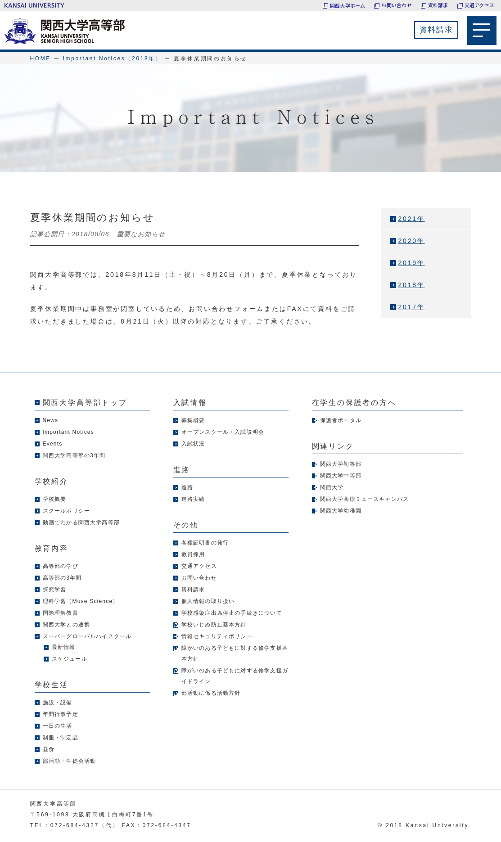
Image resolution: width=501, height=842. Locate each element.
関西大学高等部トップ (85, 402)
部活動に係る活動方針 (211, 693)
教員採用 (193, 554)
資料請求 (438, 5)
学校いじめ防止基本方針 (214, 624)
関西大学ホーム (348, 5)
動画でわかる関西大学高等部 (81, 522)
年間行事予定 (60, 714)
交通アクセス (479, 5)
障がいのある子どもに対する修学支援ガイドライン (235, 675)
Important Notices (68, 432)
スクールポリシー (66, 511)
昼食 (48, 749)
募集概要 (193, 420)
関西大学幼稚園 (340, 511)
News (51, 420)
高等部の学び (60, 566)
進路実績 (193, 499)
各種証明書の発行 (205, 543)
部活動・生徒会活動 (69, 761)
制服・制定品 (60, 737)
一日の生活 (57, 726)
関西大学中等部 (340, 476)
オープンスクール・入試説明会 (223, 432)
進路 (187, 487)
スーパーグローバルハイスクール (87, 636)
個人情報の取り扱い (208, 601)
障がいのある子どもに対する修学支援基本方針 (235, 653)
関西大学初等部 (340, 464)
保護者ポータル (340, 420)
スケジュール (69, 659)
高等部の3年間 (62, 578)
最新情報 (64, 647)
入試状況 (193, 444)
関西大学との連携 (66, 624)
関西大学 (332, 487)
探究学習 (55, 589)
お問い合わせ (396, 5)
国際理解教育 (60, 613)
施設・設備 (57, 702)
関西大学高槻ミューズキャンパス (364, 499)
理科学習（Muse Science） (81, 601)
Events (53, 444)
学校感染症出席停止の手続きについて (231, 613)
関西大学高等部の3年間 (74, 455)
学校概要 (55, 499)
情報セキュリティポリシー (217, 636)
